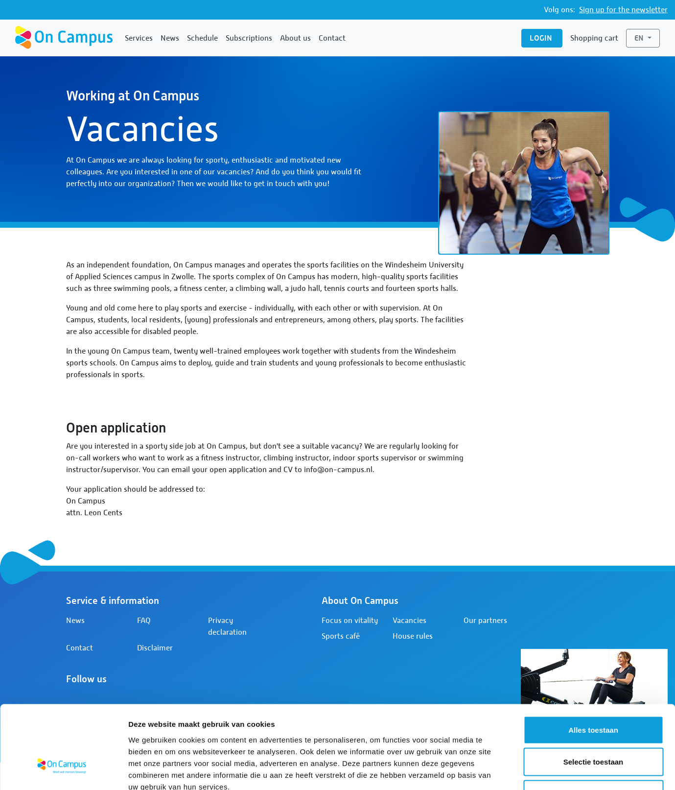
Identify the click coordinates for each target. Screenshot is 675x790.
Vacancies (409, 620)
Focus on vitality (350, 620)
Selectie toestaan (593, 694)
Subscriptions (249, 38)
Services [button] (139, 38)
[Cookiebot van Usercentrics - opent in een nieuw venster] (63, 771)
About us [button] (295, 38)
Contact (332, 38)
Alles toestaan (593, 661)
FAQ (144, 620)
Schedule (202, 38)
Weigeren (593, 725)
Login (542, 38)
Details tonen (529, 770)
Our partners (485, 620)
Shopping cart (594, 38)
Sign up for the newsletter (623, 9)
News (170, 38)
